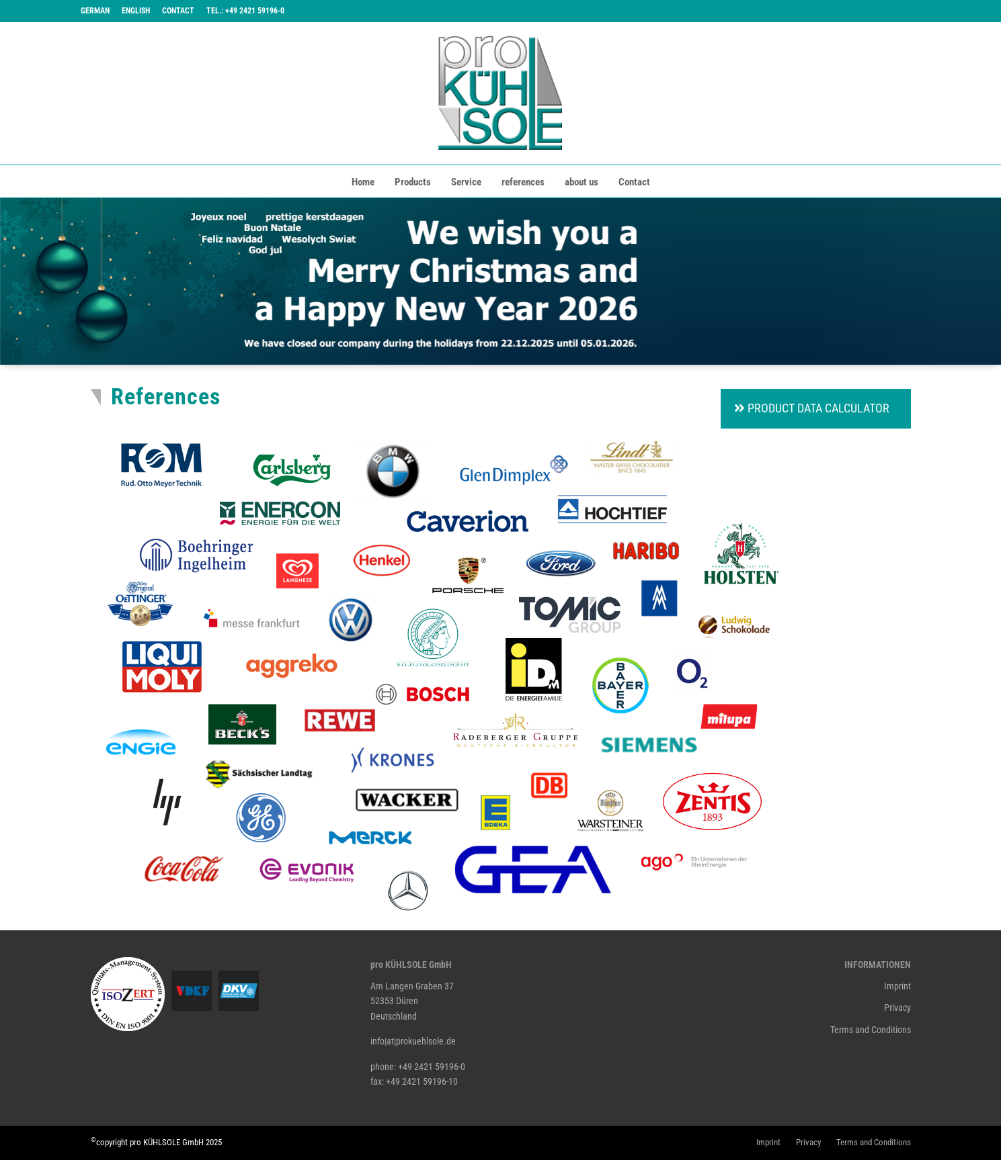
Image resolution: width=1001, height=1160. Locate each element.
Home (363, 182)
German (95, 10)
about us (581, 182)
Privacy (897, 1007)
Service (466, 182)
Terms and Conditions (870, 1029)
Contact (178, 10)
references (523, 182)
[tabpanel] (500, 281)
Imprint (897, 986)
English (136, 10)
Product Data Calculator (811, 408)
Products (413, 182)
